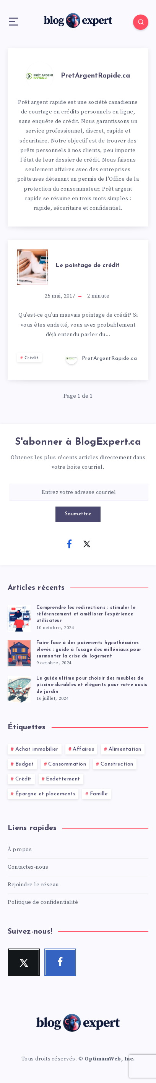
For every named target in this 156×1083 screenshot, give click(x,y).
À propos (20, 849)
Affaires (83, 749)
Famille (99, 794)
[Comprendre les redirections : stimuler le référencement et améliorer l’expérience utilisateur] (19, 617)
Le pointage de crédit (87, 265)
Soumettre (78, 514)
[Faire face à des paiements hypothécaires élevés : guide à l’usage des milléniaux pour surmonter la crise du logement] (19, 652)
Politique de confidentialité (43, 902)
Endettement (63, 779)
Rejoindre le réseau (33, 884)
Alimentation (125, 749)
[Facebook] (69, 543)
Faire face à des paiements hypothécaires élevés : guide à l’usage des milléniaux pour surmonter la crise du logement (88, 650)
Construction (117, 764)
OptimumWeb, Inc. (109, 1058)
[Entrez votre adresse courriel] (79, 492)
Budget (24, 764)
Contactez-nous (28, 867)
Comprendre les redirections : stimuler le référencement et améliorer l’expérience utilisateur (85, 614)
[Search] (140, 22)
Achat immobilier (36, 749)
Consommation (67, 764)
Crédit (31, 358)
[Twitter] (87, 543)
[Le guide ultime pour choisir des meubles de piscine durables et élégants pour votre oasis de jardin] (19, 688)
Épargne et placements (45, 794)
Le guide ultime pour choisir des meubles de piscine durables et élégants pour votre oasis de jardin (91, 685)
